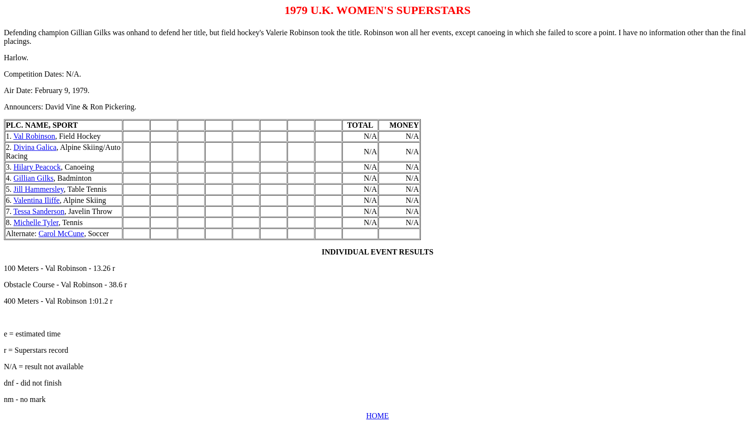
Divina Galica (34, 147)
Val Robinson (34, 136)
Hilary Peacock (37, 167)
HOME (377, 416)
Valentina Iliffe (36, 200)
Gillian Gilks (33, 178)
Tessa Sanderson (39, 211)
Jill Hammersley (38, 189)
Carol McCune (61, 233)
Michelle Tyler (35, 222)
